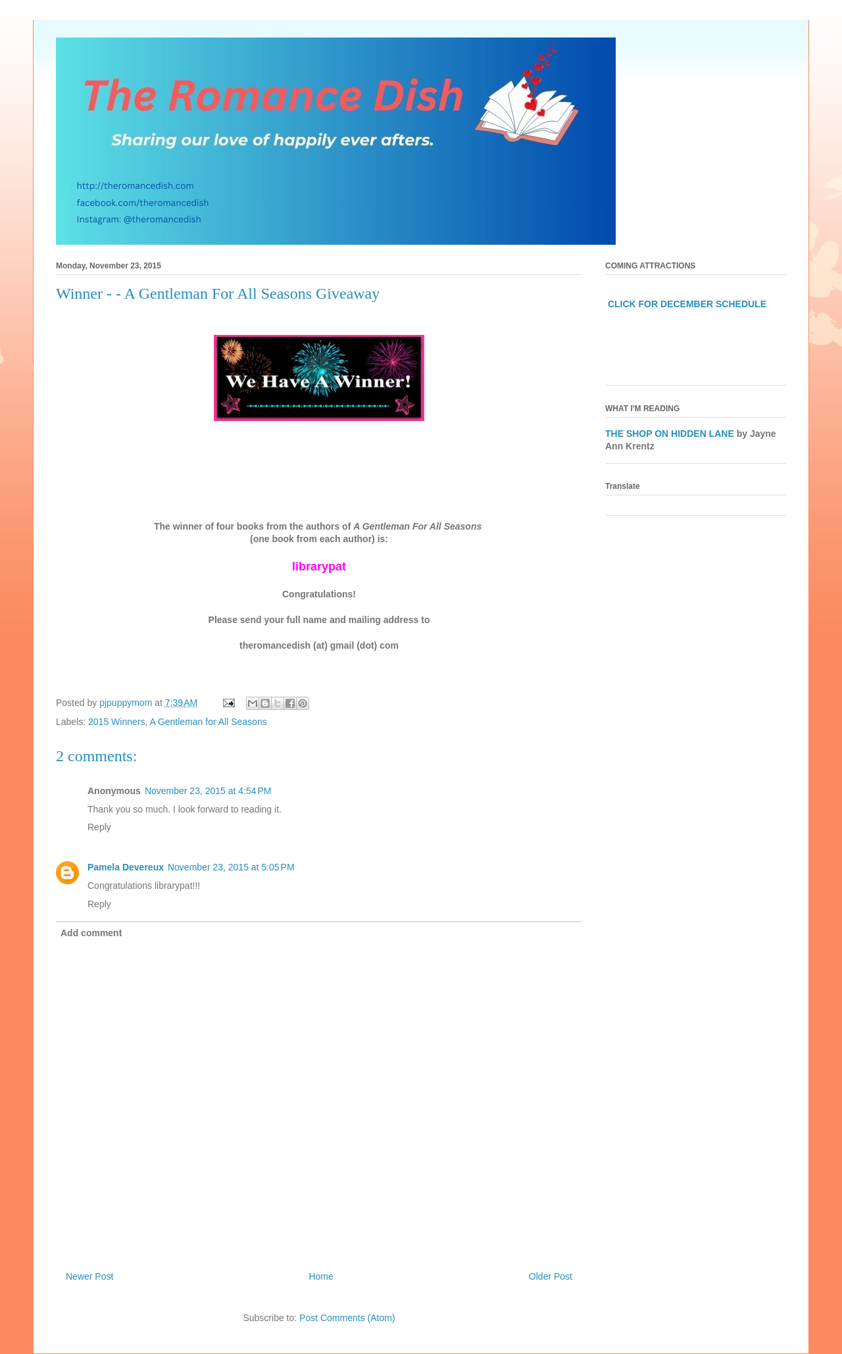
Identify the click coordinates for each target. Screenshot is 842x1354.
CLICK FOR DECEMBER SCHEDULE (687, 304)
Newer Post (89, 1276)
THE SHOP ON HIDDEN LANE (669, 433)
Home (321, 1276)
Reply (99, 827)
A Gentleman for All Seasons (207, 721)
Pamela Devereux (125, 867)
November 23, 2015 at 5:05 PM (231, 867)
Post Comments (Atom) (347, 1318)
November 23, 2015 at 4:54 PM (208, 791)
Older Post (550, 1276)
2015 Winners (116, 721)
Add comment (91, 933)
